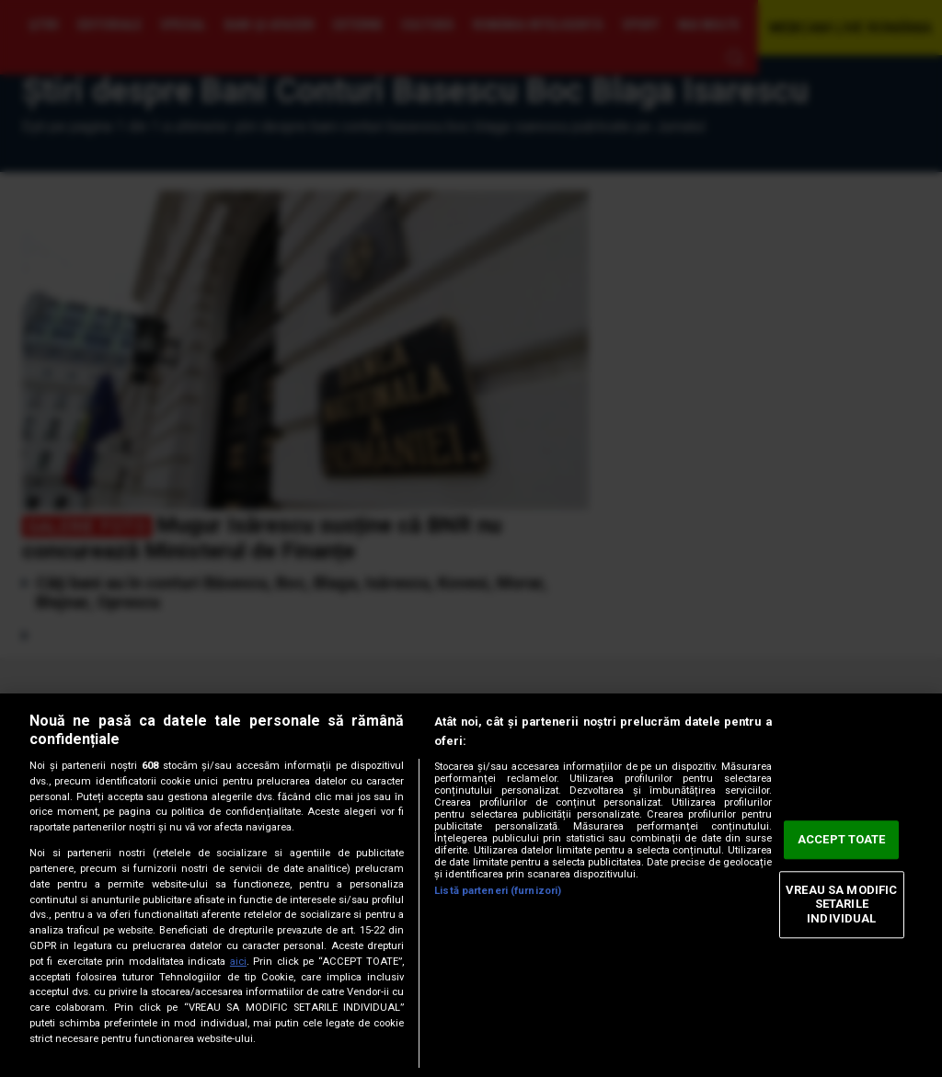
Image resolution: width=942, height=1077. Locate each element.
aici (238, 962)
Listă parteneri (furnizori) (497, 891)
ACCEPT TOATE (842, 840)
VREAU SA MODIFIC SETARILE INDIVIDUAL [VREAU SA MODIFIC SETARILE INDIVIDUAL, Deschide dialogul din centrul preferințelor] (841, 904)
